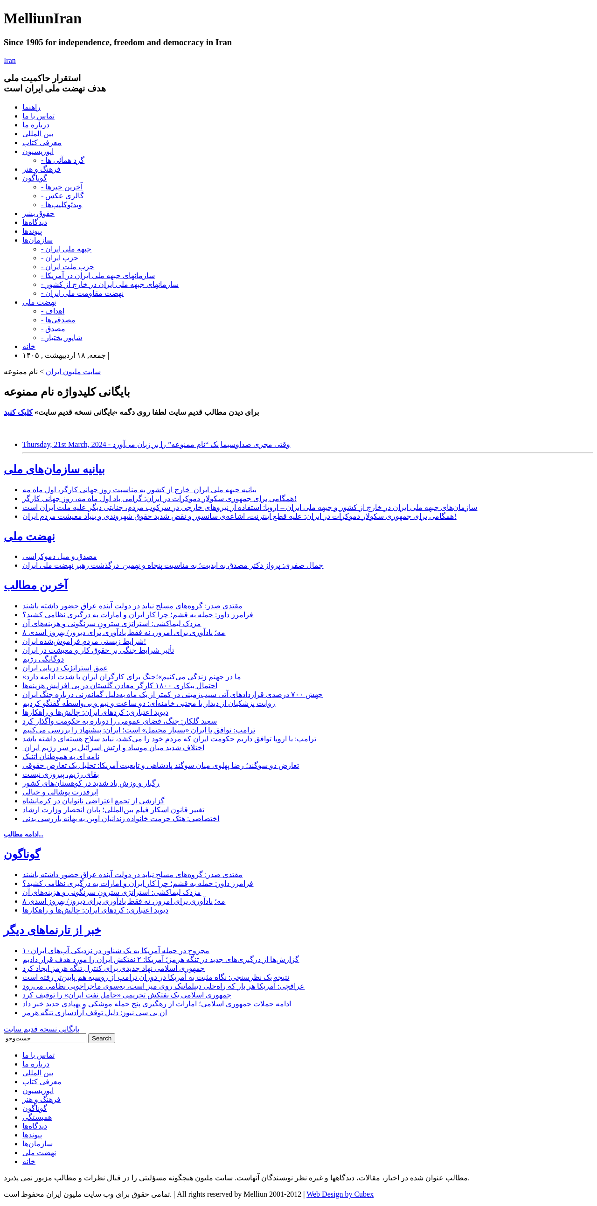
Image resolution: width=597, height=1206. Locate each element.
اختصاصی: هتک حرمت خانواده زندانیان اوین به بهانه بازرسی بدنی (120, 819)
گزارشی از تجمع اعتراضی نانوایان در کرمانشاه (93, 801)
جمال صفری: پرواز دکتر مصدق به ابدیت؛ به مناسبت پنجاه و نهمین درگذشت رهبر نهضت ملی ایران (172, 565)
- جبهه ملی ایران (66, 249)
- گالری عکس (62, 196)
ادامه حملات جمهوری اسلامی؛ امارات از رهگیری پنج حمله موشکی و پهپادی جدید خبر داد (156, 1004)
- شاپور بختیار (61, 338)
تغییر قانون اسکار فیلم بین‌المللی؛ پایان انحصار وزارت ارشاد (113, 810)
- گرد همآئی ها (62, 160)
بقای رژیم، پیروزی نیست (60, 774)
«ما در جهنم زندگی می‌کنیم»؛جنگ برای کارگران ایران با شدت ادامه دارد (131, 677)
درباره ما (35, 125)
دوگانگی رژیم (43, 659)
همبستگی (37, 1117)
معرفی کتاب (42, 142)
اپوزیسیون (38, 151)
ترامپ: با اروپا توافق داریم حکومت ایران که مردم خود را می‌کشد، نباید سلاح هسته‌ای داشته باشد (169, 739)
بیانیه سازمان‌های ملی (54, 469)
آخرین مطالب (36, 585)
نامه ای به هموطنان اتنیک (60, 756)
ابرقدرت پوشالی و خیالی (60, 792)
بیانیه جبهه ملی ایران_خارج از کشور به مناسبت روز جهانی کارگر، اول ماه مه (139, 490)
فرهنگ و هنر (41, 169)
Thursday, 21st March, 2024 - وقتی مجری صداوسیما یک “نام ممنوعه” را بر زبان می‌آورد (156, 444)
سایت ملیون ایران (73, 372)
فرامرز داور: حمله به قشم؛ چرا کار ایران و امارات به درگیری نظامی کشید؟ (137, 615)
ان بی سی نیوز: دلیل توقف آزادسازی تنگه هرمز (94, 1013)
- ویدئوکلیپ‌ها (61, 205)
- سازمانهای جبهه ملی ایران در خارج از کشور (110, 284)
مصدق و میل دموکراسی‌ (59, 556)
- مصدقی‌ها (58, 320)
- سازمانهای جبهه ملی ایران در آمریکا (98, 275)
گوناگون (34, 178)
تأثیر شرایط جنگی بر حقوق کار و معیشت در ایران (98, 650)
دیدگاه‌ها (34, 222)
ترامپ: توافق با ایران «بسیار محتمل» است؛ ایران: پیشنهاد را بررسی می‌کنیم (138, 730)
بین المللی (37, 134)
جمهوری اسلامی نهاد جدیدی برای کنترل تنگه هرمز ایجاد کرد (113, 968)
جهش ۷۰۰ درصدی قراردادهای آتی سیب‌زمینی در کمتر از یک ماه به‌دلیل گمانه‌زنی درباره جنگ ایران (172, 694)
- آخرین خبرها (62, 187)
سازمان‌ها (37, 240)
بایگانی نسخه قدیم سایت (41, 1029)
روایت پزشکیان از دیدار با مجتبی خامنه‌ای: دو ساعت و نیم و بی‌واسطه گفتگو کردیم (148, 703)
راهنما (31, 107)
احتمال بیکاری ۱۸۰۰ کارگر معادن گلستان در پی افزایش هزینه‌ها (119, 686)
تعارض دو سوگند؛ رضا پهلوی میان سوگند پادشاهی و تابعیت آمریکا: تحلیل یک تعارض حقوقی (160, 765)
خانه (28, 346)
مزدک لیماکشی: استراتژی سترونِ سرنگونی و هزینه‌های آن (111, 623)
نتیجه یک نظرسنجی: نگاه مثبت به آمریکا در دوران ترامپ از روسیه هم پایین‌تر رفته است (155, 977)
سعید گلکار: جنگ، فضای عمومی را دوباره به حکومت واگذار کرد (119, 721)
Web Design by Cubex (340, 1194)
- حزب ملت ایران (67, 267)
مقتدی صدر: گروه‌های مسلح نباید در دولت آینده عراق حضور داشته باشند (132, 606)
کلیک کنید (18, 412)
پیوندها (32, 231)
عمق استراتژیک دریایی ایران (65, 668)
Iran (10, 60)
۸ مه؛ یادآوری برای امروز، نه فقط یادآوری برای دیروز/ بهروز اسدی (123, 632)
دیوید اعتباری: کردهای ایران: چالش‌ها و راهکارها (95, 712)
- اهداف (52, 311)
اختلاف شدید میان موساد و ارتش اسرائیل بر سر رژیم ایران (113, 748)
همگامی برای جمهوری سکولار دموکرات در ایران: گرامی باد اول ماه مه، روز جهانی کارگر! (159, 498)
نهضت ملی (39, 302)
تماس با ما (38, 116)
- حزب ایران (59, 258)
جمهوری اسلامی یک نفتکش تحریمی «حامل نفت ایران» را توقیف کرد (126, 995)
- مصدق (53, 329)
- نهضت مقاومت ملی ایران (82, 293)
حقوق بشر (38, 213)
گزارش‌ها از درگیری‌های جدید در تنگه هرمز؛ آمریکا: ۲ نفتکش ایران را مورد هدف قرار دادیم (160, 959)
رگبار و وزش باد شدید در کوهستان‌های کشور (91, 783)
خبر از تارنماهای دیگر (52, 930)
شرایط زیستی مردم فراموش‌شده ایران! (84, 641)
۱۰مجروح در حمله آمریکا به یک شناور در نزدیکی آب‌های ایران (115, 951)
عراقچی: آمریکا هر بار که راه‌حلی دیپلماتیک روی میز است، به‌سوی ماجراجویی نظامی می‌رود (163, 986)
